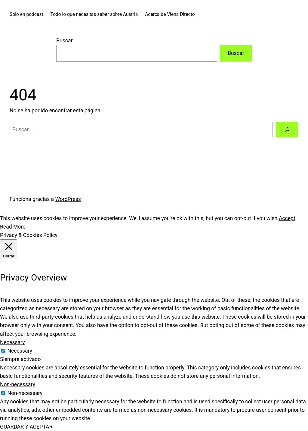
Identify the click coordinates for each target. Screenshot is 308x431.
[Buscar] (287, 129)
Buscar (64, 41)
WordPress (68, 199)
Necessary (19, 351)
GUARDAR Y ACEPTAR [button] (26, 427)
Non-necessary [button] (17, 384)
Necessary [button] (12, 342)
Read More (12, 227)
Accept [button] (287, 218)
